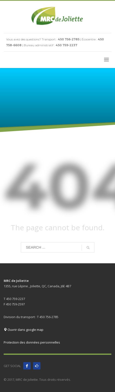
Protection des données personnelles (32, 342)
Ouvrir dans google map (23, 329)
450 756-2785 (68, 39)
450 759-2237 (66, 45)
